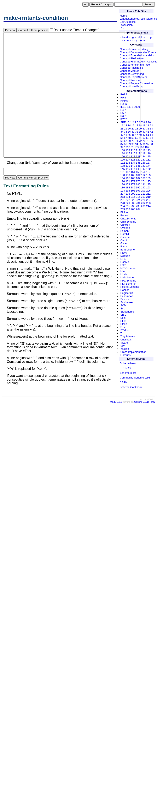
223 (133, 199)
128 (133, 159)
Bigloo (124, 212)
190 (138, 187)
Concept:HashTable (131, 67)
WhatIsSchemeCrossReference (138, 18)
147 (133, 168)
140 (133, 165)
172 (133, 181)
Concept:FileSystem (132, 58)
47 (136, 134)
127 (128, 159)
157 (148, 172)
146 (128, 168)
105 (136, 147)
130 (143, 159)
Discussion (126, 24)
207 (122, 193)
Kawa (123, 252)
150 (148, 168)
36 (129, 131)
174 (143, 181)
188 (128, 187)
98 (151, 144)
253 (122, 209)
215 (133, 196)
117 (138, 153)
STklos (124, 330)
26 (129, 128)
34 (121, 131)
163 (148, 175)
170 (122, 181)
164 (122, 178)
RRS (123, 97)
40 (144, 131)
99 (121, 147)
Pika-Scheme (128, 280)
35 (125, 131)
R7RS (123, 119)
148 (138, 168)
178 (128, 184)
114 (122, 153)
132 (122, 162)
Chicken (125, 224)
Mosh (123, 274)
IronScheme (127, 249)
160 (133, 175)
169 (148, 178)
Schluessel (126, 302)
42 (151, 131)
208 (128, 193)
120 (122, 156)
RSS (122, 28)
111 (138, 150)
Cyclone (125, 227)
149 (143, 168)
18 (140, 125)
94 (136, 144)
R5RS (123, 113)
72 (140, 141)
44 (125, 134)
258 (128, 209)
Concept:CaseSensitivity (134, 49)
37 (133, 131)
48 (140, 134)
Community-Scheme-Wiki (135, 377)
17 (136, 125)
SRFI (123, 122)
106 (142, 147)
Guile (123, 243)
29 (140, 128)
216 (138, 196)
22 (151, 125)
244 (148, 206)
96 (144, 144)
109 (128, 150)
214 (128, 196)
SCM (123, 305)
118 (143, 153)
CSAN (123, 382)
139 (128, 165)
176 (122, 184)
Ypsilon (124, 348)
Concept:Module (129, 70)
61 (140, 137)
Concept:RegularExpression (136, 83)
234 (122, 206)
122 (133, 156)
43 (121, 134)
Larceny (125, 255)
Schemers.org (128, 372)
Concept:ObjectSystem (133, 77)
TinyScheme (127, 336)
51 (147, 134)
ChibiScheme (128, 221)
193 (148, 187)
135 (138, 162)
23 (121, 128)
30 (144, 128)
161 (138, 175)
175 (148, 181)
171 (128, 181)
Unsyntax (125, 339)
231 (138, 203)
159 (128, 175)
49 (144, 134)
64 (151, 137)
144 (148, 165)
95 (140, 144)
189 (133, 187)
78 (147, 141)
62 (144, 137)
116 (133, 153)
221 (122, 199)
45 (129, 134)
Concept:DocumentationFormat (138, 52)
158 (122, 175)
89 (129, 144)
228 (122, 203)
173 (138, 181)
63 (147, 137)
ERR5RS (125, 368)
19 (144, 125)
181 (143, 184)
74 (144, 141)
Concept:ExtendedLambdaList (137, 55)
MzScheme (127, 277)
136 (143, 162)
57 (125, 137)
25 (125, 128)
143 (143, 165)
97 (147, 144)
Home (123, 15)
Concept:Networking (132, 73)
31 (147, 128)
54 (151, 134)
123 (138, 156)
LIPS (123, 258)
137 (148, 162)
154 (133, 172)
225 (143, 199)
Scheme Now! (128, 363)
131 (148, 159)
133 (128, 162)
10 (149, 122)
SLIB (123, 320)
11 (121, 125)
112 (143, 150)
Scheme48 (126, 296)
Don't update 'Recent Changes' (76, 30)
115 (128, 153)
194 (122, 190)
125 (148, 156)
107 (147, 147)
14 (129, 125)
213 (122, 196)
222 (128, 199)
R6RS (123, 116)
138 (122, 165)
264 (138, 209)
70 (133, 141)
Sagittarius (126, 293)
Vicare (124, 342)
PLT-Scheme (127, 283)
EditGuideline (128, 21)
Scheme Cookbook (131, 387)
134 (133, 162)
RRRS (124, 100)
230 (133, 203)
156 (143, 172)
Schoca (124, 299)
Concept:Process (130, 80)
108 (122, 150)
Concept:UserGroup (132, 86)
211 (143, 193)
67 (125, 141)
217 (143, 196)
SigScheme (127, 311)
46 (133, 134)
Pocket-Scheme (129, 286)
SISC (123, 314)
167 (138, 178)
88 (125, 144)
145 (122, 168)
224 (138, 199)
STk (122, 327)
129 (138, 159)
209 (133, 193)
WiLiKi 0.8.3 (116, 428)
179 (133, 184)
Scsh (123, 308)
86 (151, 141)
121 (128, 156)
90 (133, 144)
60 (136, 137)
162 (143, 175)
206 (148, 190)
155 (138, 172)
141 (138, 165)
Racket (124, 289)
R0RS (123, 94)
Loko (123, 265)
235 (128, 206)
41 (147, 131)
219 (148, 196)
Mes (122, 271)
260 (133, 209)
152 (128, 172)
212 (148, 193)
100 (126, 147)
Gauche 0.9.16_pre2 (144, 428)
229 (128, 203)
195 (128, 190)
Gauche (125, 237)
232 (143, 203)
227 (148, 199)
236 (133, 206)
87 (121, 144)
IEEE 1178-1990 (130, 106)
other (143, 40)
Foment (124, 230)
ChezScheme (128, 218)
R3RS (123, 103)
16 (133, 125)
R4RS (123, 109)
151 (122, 172)
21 (147, 125)
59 (133, 137)
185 (148, 184)
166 (133, 178)
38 (136, 131)
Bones (124, 215)
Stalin (123, 324)
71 (136, 141)
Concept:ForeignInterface (135, 64)
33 (151, 128)
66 (121, 141)
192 (143, 187)
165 (128, 178)
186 (122, 187)
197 (138, 190)
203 (143, 190)
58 (129, 137)
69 (129, 141)
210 (138, 193)
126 (122, 159)
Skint (123, 317)
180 (138, 184)
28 (136, 128)
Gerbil (123, 240)
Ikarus (124, 246)
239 (143, 206)
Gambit (124, 234)
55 (121, 137)
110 (133, 150)
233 (148, 203)
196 (133, 190)
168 (143, 178)
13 (125, 125)
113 (148, 150)
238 (138, 206)
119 (148, 153)
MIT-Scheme (127, 268)
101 (131, 147)
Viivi (122, 345)
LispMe (124, 262)
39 (140, 131)
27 (133, 128)
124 (143, 156)
